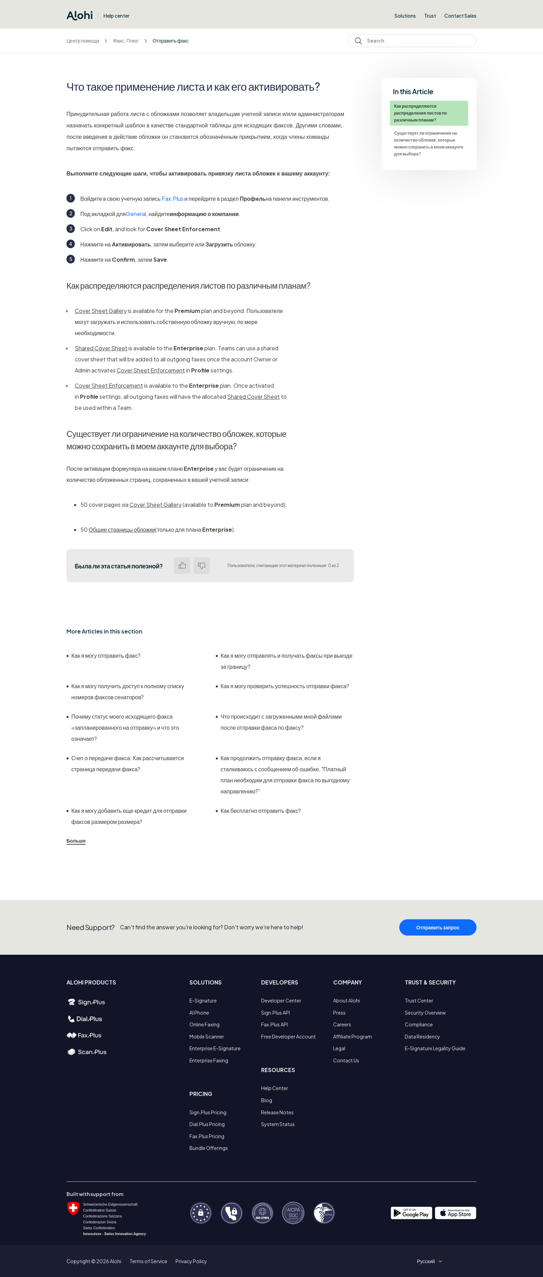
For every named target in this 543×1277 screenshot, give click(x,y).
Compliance (419, 1024)
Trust (430, 15)
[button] (428, 1261)
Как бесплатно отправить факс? (258, 810)
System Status (278, 1124)
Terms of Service (148, 1261)
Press (339, 1012)
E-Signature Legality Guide (435, 1048)
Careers (342, 1024)
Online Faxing (204, 1024)
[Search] (412, 40)
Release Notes (277, 1112)
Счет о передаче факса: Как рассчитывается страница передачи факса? (125, 763)
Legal (339, 1048)
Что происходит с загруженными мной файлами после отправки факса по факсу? (279, 722)
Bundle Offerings (208, 1148)
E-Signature (203, 1000)
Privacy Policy (191, 1261)
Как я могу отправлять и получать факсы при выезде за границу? (284, 661)
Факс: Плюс (126, 40)
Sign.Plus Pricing (207, 1112)
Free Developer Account (288, 1036)
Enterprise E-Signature (215, 1048)
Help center (117, 15)
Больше (76, 840)
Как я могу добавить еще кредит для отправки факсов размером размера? (126, 816)
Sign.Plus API (275, 1012)
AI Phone (199, 1012)
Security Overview (425, 1012)
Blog (266, 1100)
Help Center (274, 1088)
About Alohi (346, 1000)
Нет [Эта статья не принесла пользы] (201, 565)
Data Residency (422, 1036)
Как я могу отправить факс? (103, 655)
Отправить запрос (438, 942)
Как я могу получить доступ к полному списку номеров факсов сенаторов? (125, 691)
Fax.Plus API (274, 1024)
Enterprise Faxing (208, 1060)
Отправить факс (171, 40)
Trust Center (419, 1000)
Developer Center (281, 1000)
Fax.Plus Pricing (206, 1136)
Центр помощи (82, 40)
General (136, 213)
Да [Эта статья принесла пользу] (182, 565)
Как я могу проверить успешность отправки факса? (282, 686)
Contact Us (346, 1060)
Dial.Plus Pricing (207, 1124)
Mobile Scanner (206, 1036)
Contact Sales (460, 15)
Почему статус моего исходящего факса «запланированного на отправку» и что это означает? (122, 727)
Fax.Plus (173, 198)
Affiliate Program (352, 1036)
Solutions (405, 15)
